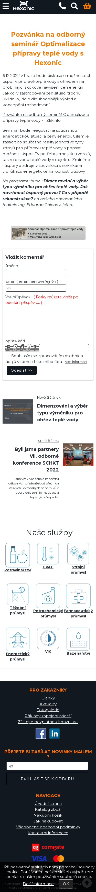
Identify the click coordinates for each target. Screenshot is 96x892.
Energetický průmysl (17, 644)
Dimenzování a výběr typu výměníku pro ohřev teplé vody (62, 413)
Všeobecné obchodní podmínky (48, 827)
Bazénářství (78, 642)
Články (48, 698)
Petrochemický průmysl (48, 601)
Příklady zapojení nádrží (48, 715)
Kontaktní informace (48, 832)
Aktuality (48, 703)
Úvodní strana (48, 803)
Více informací (76, 362)
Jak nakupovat (48, 821)
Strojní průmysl (78, 559)
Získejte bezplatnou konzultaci (48, 721)
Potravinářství (17, 557)
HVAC (48, 556)
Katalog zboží (48, 809)
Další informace (38, 883)
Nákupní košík (48, 815)
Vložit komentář (24, 257)
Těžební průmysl (18, 599)
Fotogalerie (48, 709)
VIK (48, 641)
